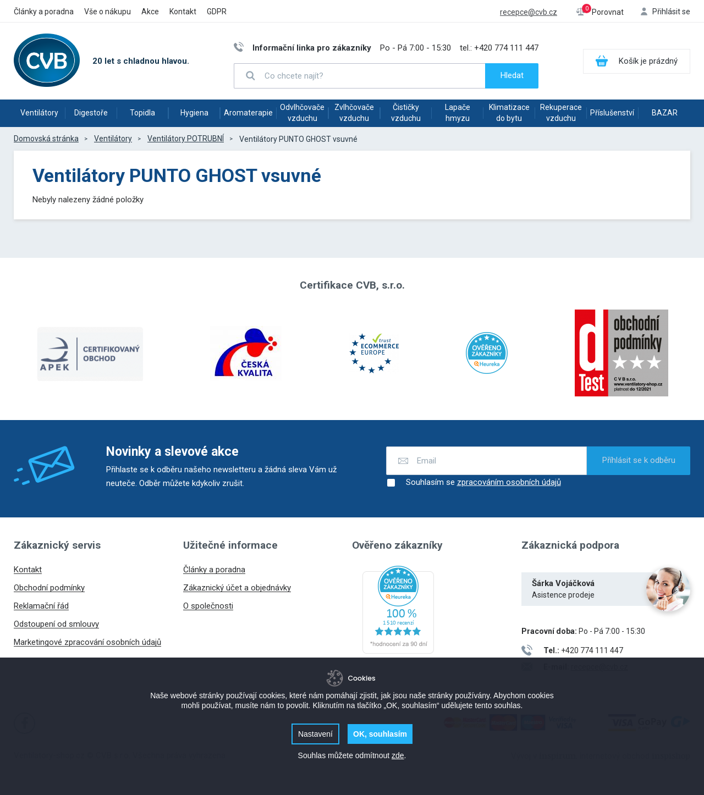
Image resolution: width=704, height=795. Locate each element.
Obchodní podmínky (49, 588)
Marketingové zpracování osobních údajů (87, 642)
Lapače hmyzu (457, 113)
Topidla (142, 112)
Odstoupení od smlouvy (56, 624)
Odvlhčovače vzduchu (302, 113)
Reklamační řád (41, 606)
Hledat (512, 75)
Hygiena (194, 112)
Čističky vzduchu (406, 113)
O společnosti (208, 606)
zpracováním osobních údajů (509, 482)
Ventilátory (39, 112)
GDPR (217, 11)
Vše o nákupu (107, 11)
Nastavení (315, 734)
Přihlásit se (671, 11)
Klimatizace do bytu (509, 113)
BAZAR (665, 112)
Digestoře (91, 112)
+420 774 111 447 (506, 48)
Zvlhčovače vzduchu (354, 113)
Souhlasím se (473, 483)
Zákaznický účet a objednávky (237, 588)
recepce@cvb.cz (528, 12)
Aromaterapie (248, 112)
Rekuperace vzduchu (561, 113)
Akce (150, 11)
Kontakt (182, 11)
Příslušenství (612, 112)
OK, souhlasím (380, 734)
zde (398, 755)
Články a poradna (44, 11)
